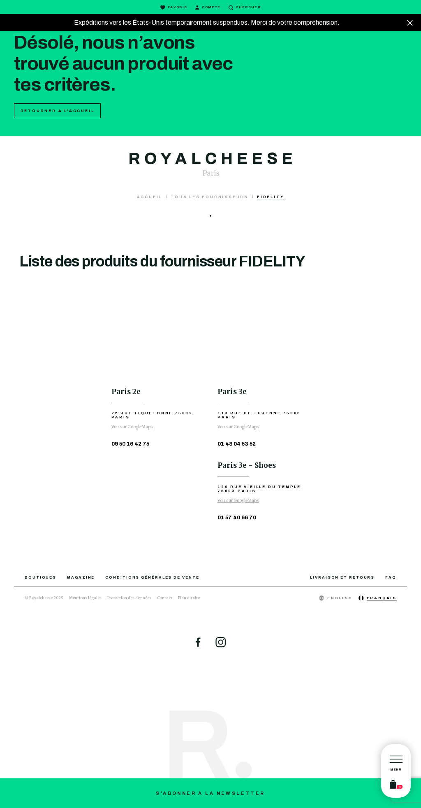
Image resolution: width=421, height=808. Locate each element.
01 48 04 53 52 (236, 444)
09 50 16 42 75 (130, 444)
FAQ (390, 577)
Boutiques (40, 577)
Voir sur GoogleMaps (132, 427)
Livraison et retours (342, 577)
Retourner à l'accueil (58, 111)
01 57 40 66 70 (236, 518)
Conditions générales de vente (152, 577)
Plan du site (189, 597)
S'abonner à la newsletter (210, 793)
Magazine (81, 577)
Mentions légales (85, 597)
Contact (164, 597)
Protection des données (129, 597)
